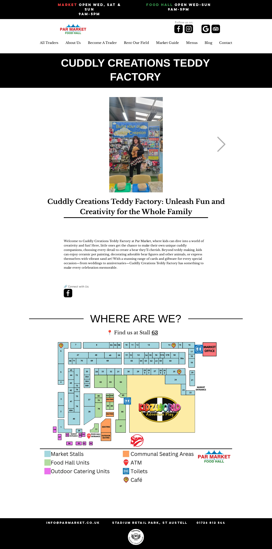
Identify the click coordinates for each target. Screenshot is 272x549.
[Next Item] (221, 145)
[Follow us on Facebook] (178, 29)
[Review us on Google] (205, 29)
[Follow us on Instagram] (188, 29)
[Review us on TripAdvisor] (215, 29)
